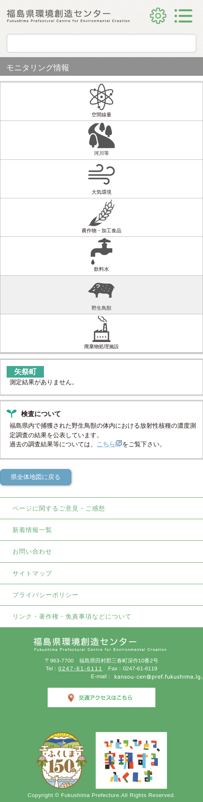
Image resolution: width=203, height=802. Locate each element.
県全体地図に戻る (35, 477)
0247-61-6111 (80, 668)
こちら (109, 444)
